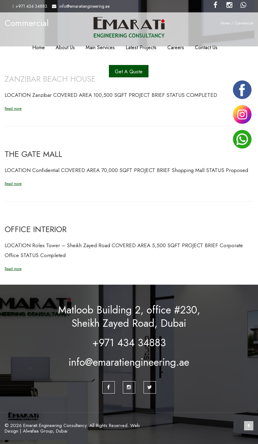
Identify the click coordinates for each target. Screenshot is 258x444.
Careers (175, 47)
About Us (65, 47)
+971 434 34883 (31, 6)
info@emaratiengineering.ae (84, 6)
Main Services (100, 47)
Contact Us (206, 47)
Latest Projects (141, 47)
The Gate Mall (33, 154)
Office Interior (36, 229)
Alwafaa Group (38, 431)
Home (38, 47)
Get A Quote (129, 71)
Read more (13, 108)
